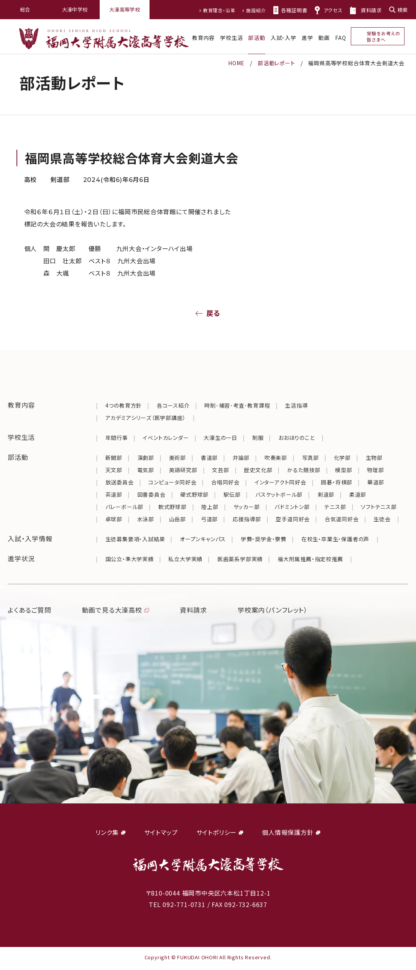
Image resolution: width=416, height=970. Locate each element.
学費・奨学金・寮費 (263, 539)
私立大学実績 (185, 559)
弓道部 (209, 519)
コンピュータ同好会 (172, 482)
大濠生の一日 (220, 437)
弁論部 (241, 457)
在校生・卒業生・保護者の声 (335, 539)
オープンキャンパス (203, 539)
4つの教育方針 (123, 405)
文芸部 (220, 470)
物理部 (375, 470)
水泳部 (145, 519)
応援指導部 (247, 519)
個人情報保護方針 (287, 832)
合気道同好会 (342, 519)
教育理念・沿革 (219, 10)
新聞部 (113, 457)
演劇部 (145, 457)
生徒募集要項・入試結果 (135, 539)
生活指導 (296, 405)
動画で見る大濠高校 (112, 610)
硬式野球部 (194, 494)
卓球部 (113, 519)
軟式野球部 (172, 507)
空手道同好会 (293, 519)
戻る (213, 313)
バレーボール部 (124, 507)
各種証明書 (294, 10)
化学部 (342, 457)
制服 (258, 437)
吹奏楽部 (276, 457)
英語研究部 (183, 470)
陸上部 (209, 507)
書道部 (209, 457)
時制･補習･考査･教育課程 (237, 405)
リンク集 (106, 832)
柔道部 (357, 494)
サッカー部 (246, 507)
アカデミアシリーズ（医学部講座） (145, 417)
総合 (25, 9)
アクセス (333, 10)
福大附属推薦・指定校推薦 (310, 559)
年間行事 (116, 437)
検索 (403, 9)
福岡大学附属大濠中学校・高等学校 (208, 864)
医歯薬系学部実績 (240, 559)
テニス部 (335, 507)
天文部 (113, 470)
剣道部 (325, 494)
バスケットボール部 (279, 494)
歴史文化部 (258, 470)
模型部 (343, 470)
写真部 (310, 457)
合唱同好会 (225, 482)
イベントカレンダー (166, 437)
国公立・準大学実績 (129, 559)
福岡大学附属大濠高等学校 (104, 38)
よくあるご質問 (29, 610)
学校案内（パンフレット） (273, 610)
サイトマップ (161, 832)
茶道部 (113, 494)
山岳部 (177, 519)
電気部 (145, 470)
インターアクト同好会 (280, 482)
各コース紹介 (173, 405)
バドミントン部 (292, 507)
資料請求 (371, 10)
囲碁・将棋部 (336, 482)
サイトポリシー (216, 832)
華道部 (375, 482)
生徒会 (382, 519)
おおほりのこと (296, 437)
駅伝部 (232, 494)
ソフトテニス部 (379, 507)
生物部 (374, 457)
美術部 (177, 457)
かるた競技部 (304, 470)
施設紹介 (256, 10)
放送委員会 (119, 482)
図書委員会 (151, 494)
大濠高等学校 (124, 9)
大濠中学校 (75, 9)
